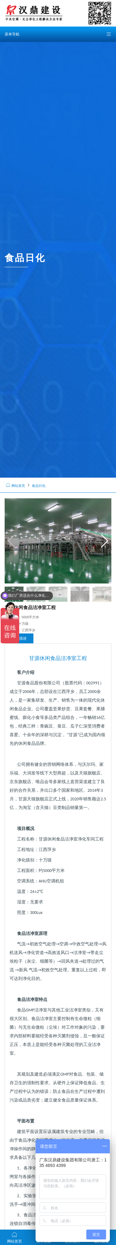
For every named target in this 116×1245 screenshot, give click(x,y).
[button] (104, 541)
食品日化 (38, 486)
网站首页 (15, 486)
